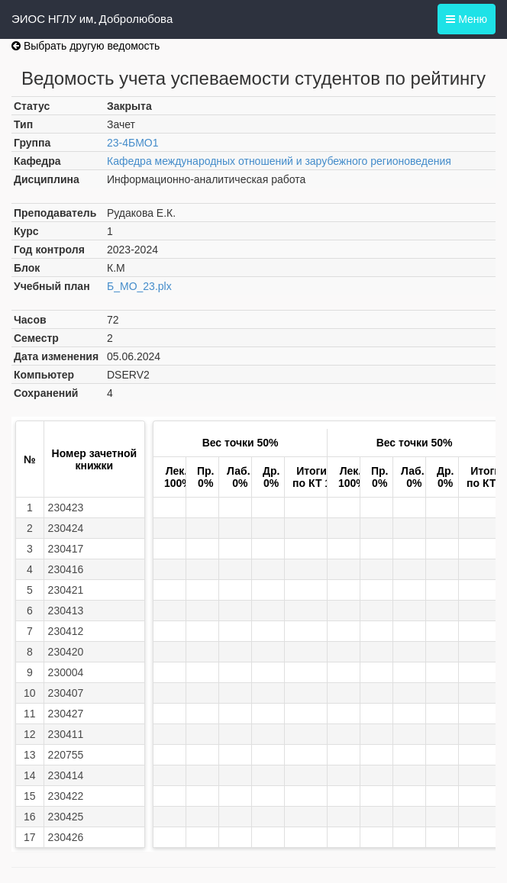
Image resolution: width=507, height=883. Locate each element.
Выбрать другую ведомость (85, 46)
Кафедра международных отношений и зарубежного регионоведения (279, 161)
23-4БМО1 (133, 143)
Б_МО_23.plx (139, 286)
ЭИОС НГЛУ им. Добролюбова (92, 19)
